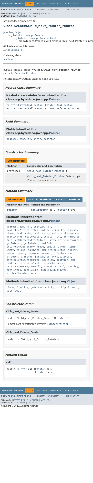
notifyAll (63, 287)
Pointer (54, 99)
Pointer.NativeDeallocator (24, 108)
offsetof (12, 256)
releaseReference (53, 263)
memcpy (22, 253)
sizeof (48, 266)
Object (72, 281)
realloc (12, 263)
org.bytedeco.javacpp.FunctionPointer (36, 38)
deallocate (24, 233)
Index (68, 4)
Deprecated (56, 4)
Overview (6, 4)
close (10, 233)
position (49, 139)
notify (49, 287)
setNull (36, 266)
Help (75, 4)
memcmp (11, 253)
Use (38, 4)
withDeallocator (17, 273)
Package (18, 4)
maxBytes (33, 250)
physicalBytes (61, 256)
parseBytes (42, 256)
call (34, 209)
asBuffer (25, 226)
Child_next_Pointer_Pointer (45, 171)
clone (10, 287)
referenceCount (29, 263)
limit (37, 139)
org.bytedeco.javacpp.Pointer (25, 35)
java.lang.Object (13, 32)
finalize (22, 287)
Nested (16, 13)
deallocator (14, 236)
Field (25, 13)
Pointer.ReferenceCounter (62, 108)
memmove (34, 253)
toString (72, 266)
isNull (51, 246)
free (9, 240)
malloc (21, 250)
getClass (36, 287)
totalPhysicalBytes (54, 270)
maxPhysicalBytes (53, 250)
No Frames (53, 9)
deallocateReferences (65, 233)
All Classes (72, 9)
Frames (41, 9)
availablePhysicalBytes (22, 230)
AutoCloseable (12, 49)
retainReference (17, 266)
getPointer (56, 240)
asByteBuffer (42, 226)
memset (46, 253)
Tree (44, 4)
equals (48, 236)
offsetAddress (63, 253)
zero (34, 273)
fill (58, 236)
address (12, 139)
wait (75, 287)
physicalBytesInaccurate (23, 260)
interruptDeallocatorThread (25, 246)
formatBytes (71, 236)
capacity (25, 139)
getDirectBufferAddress (31, 240)
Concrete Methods (68, 199)
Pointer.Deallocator (58, 105)
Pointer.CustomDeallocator (24, 105)
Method (45, 13)
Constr (34, 13)
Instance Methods (39, 199)
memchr (72, 250)
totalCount (31, 270)
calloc (45, 230)
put (73, 260)
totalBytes (14, 270)
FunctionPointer (25, 73)
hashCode (46, 243)
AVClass (8, 59)
